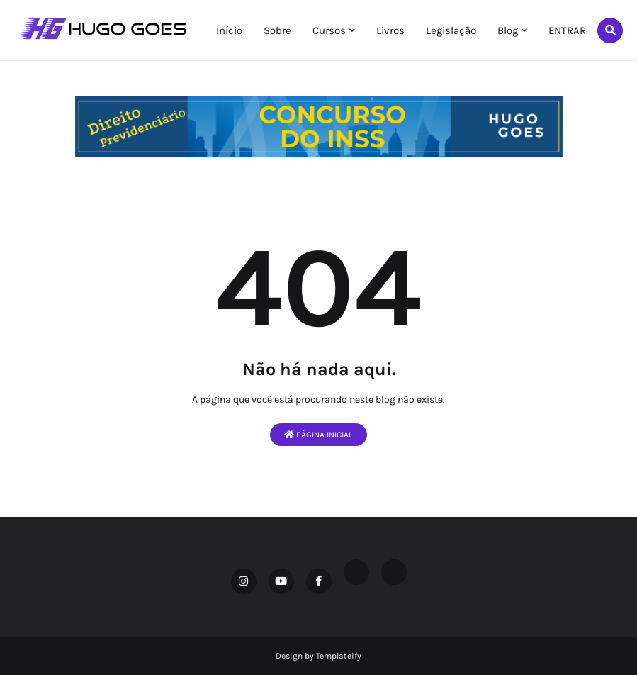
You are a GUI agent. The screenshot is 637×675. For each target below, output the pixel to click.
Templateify (338, 656)
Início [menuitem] (229, 30)
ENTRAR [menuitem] (567, 30)
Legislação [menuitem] (451, 30)
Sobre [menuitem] (277, 30)
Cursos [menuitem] (329, 30)
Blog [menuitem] (507, 30)
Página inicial (318, 435)
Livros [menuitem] (390, 30)
